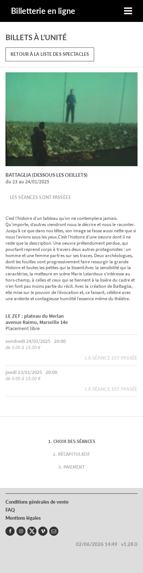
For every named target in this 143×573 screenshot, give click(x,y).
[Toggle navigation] (128, 11)
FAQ (10, 510)
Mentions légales (23, 518)
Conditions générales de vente (37, 502)
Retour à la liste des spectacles (50, 54)
